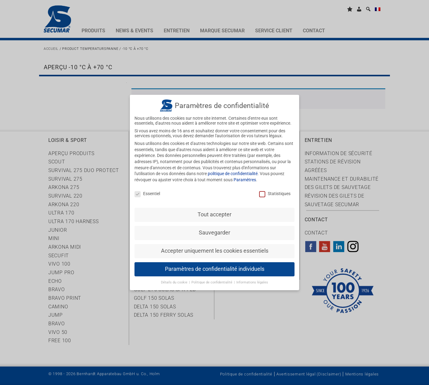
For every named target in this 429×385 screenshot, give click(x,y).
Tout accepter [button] (214, 210)
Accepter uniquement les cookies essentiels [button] (214, 246)
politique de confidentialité (233, 168)
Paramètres (245, 174)
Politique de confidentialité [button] (212, 278)
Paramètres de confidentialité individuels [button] (214, 264)
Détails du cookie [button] (174, 278)
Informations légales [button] (252, 278)
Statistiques (275, 188)
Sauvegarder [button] (214, 228)
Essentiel (147, 188)
